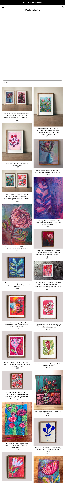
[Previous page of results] (17, 442)
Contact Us (11, 480)
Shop (11, 466)
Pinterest (32, 474)
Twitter (32, 472)
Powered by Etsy (53, 472)
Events (11, 472)
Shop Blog (32, 477)
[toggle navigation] (3, 7)
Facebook (32, 466)
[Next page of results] (47, 442)
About (11, 469)
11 (41, 442)
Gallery (11, 474)
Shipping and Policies (11, 477)
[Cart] (63, 7)
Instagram (32, 469)
